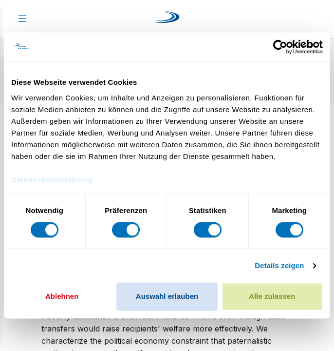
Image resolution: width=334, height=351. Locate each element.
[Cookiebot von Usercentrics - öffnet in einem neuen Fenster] (280, 46)
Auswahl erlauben (167, 296)
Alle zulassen (272, 296)
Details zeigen (279, 265)
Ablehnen (61, 296)
